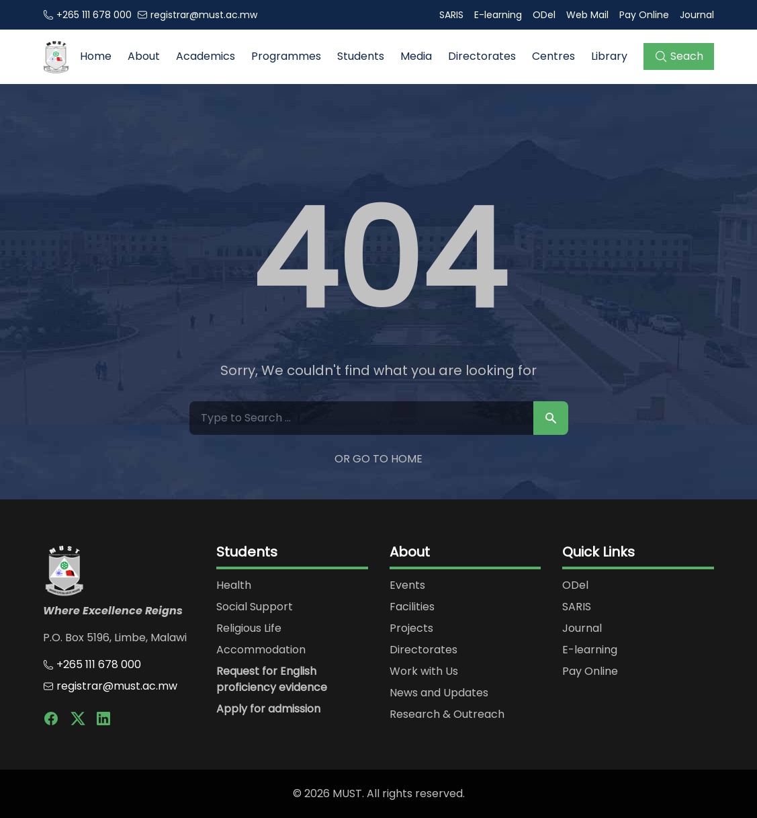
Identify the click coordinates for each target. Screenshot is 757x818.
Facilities (412, 606)
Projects (411, 628)
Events (407, 585)
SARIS (451, 15)
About (144, 56)
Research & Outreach (447, 714)
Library (609, 56)
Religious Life (248, 628)
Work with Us (424, 671)
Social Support (254, 606)
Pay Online (644, 15)
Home (96, 56)
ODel (544, 15)
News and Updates (439, 692)
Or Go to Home (378, 458)
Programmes (286, 56)
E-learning (498, 15)
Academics (205, 56)
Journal (697, 15)
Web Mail (587, 15)
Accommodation (261, 649)
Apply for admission (268, 709)
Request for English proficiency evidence (271, 679)
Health (233, 585)
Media (416, 56)
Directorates (482, 56)
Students (360, 56)
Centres (553, 56)
